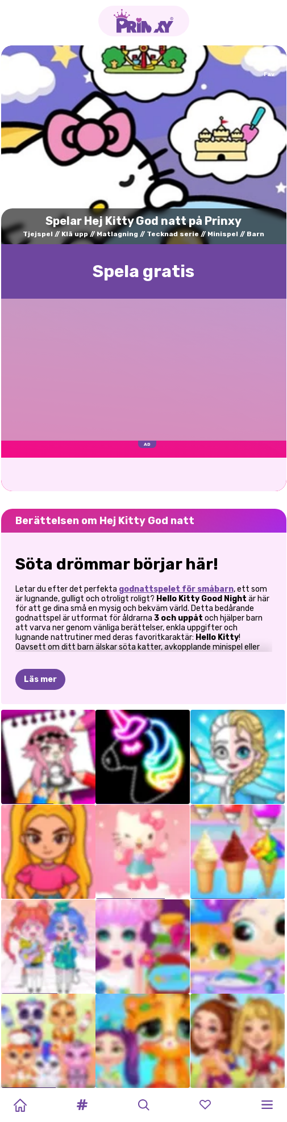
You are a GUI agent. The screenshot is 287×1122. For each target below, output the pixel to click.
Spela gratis (143, 271)
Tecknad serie (173, 234)
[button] (82, 1105)
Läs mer (40, 679)
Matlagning (117, 234)
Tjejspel (38, 234)
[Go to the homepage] (144, 21)
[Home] (20, 1105)
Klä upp (74, 234)
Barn (255, 234)
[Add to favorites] (269, 66)
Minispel (222, 234)
